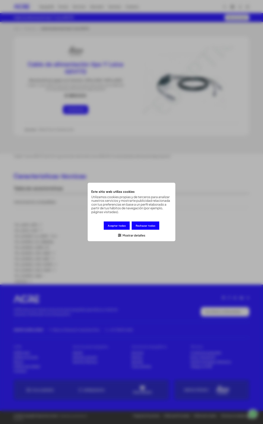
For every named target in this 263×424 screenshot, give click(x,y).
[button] (131, 235)
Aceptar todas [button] (117, 225)
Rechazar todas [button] (145, 225)
